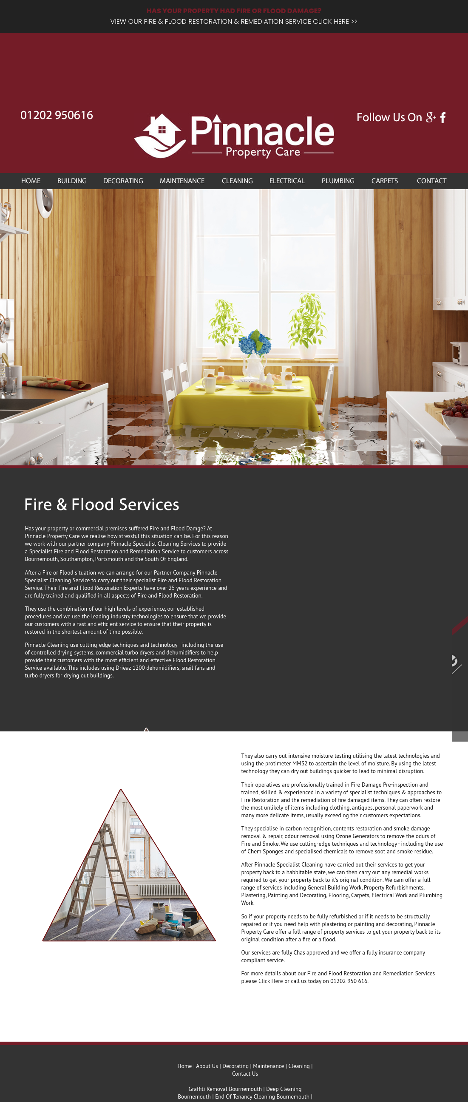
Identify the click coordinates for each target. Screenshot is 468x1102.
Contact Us (245, 1073)
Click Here (270, 981)
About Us (207, 1066)
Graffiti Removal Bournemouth (225, 1089)
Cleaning (298, 1066)
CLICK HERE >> (335, 21)
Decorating (235, 1066)
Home (185, 1066)
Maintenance (268, 1066)
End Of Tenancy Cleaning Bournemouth (262, 1096)
